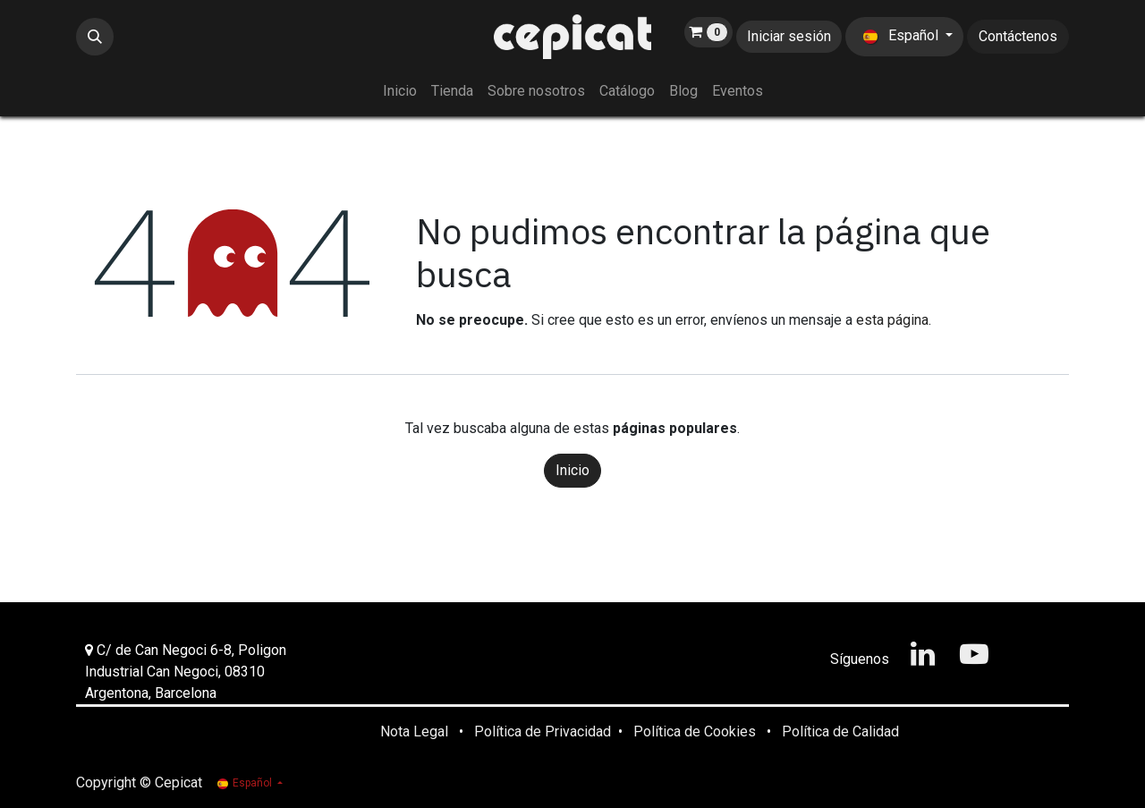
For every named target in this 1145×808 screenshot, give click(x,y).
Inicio (572, 470)
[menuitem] (400, 91)
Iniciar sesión (789, 36)
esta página (892, 319)
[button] (95, 36)
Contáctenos (1018, 36)
